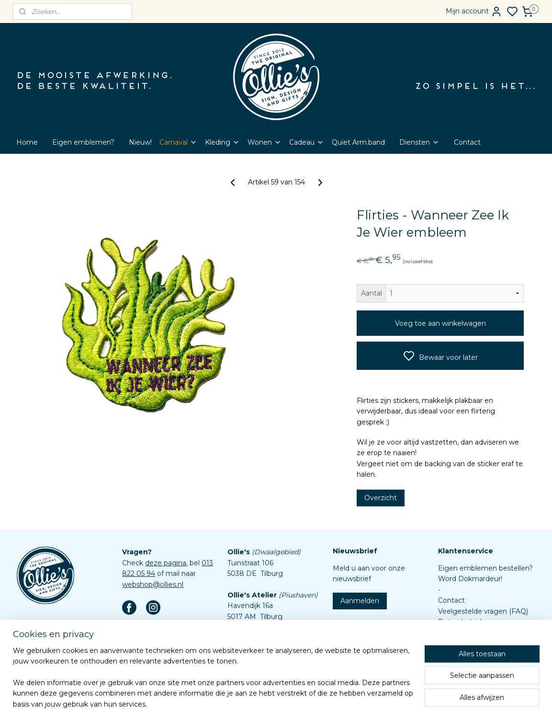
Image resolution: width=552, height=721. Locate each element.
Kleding (222, 142)
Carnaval (178, 142)
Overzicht (380, 497)
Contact (467, 142)
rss (314, 703)
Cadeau (306, 142)
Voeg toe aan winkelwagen (439, 323)
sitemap (297, 703)
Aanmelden (359, 600)
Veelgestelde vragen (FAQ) (483, 611)
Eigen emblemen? (83, 142)
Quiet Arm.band (358, 142)
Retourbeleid (460, 622)
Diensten (419, 142)
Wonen (265, 142)
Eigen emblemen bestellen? (485, 568)
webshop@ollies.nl (152, 584)
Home (27, 142)
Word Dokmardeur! (470, 578)
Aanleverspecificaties (473, 665)
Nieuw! (140, 142)
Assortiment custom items (483, 654)
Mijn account (474, 11)
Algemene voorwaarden (478, 632)
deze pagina (165, 563)
